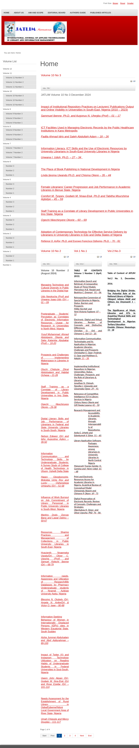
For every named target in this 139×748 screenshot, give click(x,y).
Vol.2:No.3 (114, 251)
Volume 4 (7, 197)
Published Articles (100, 13)
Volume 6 (7, 161)
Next (82, 736)
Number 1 (10, 175)
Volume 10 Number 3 (15, 96)
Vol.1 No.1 (80, 251)
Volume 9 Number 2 (14, 118)
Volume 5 (7, 179)
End (90, 736)
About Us (19, 13)
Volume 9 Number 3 (14, 114)
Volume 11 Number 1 (15, 87)
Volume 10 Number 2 (15, 100)
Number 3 (10, 166)
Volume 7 (7, 143)
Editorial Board (56, 13)
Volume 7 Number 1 (14, 157)
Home (6, 13)
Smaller (130, 3)
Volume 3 (7, 215)
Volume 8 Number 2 (14, 135)
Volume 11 (7, 73)
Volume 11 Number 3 (15, 77)
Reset (122, 3)
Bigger (115, 3)
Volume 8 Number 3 (14, 130)
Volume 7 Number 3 (14, 148)
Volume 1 (7, 251)
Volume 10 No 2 (51, 251)
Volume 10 (7, 91)
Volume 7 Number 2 (14, 152)
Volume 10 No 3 (51, 75)
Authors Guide (78, 13)
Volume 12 (7, 69)
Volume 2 (7, 233)
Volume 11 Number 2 (15, 82)
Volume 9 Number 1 (14, 123)
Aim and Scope (35, 13)
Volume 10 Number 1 (15, 105)
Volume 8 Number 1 (14, 139)
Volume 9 (7, 109)
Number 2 (10, 170)
